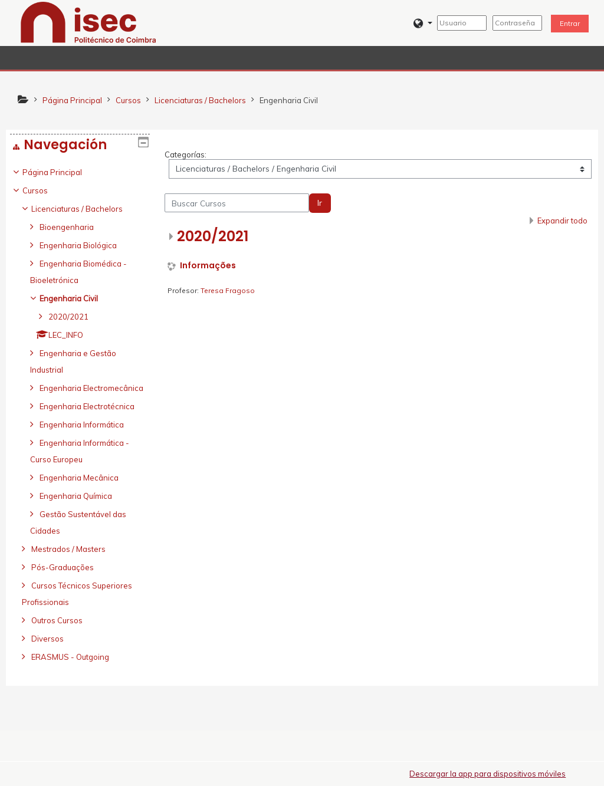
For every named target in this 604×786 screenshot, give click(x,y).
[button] (423, 23)
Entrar (570, 23)
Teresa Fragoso (228, 290)
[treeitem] (80, 431)
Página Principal (61, 172)
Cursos (44, 190)
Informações (208, 266)
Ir (319, 203)
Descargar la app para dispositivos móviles (487, 773)
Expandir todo (562, 220)
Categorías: (185, 154)
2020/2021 (212, 236)
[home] (88, 22)
